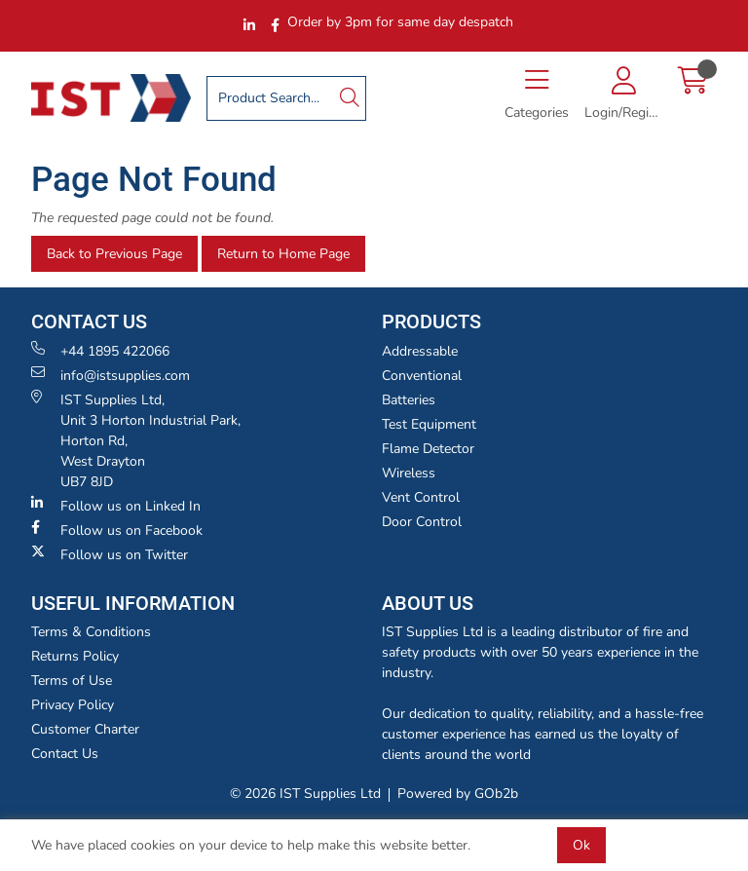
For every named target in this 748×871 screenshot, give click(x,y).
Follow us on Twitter (109, 554)
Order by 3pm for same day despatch (400, 22)
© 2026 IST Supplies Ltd (305, 793)
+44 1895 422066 (100, 350)
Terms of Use (71, 680)
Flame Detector (428, 448)
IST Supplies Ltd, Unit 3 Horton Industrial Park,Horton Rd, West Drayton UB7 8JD (136, 440)
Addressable (420, 351)
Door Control (422, 521)
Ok (581, 845)
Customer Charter (85, 729)
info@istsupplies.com (110, 375)
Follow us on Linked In (116, 505)
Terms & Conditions (91, 632)
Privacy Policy (72, 705)
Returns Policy (75, 656)
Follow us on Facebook (117, 530)
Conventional (422, 375)
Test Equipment (429, 424)
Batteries (408, 400)
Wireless (408, 473)
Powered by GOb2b (457, 793)
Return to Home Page (283, 254)
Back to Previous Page (114, 254)
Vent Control (421, 497)
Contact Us (64, 753)
